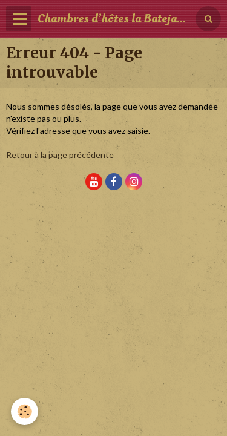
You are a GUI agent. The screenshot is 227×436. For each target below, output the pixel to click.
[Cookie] (24, 411)
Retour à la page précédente (60, 155)
